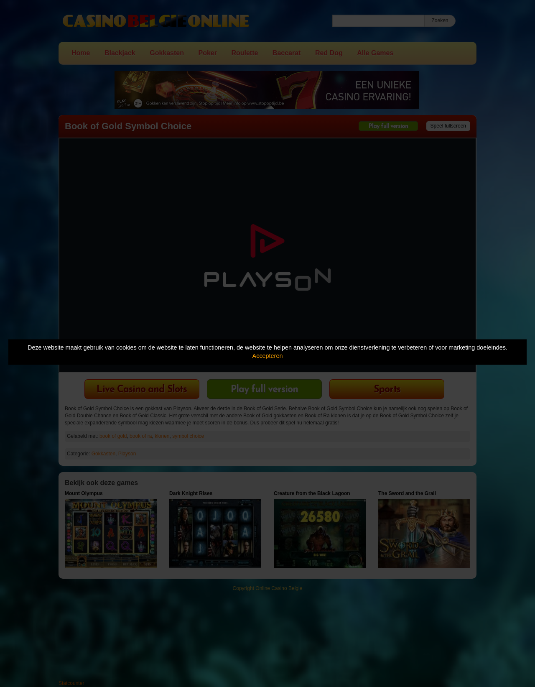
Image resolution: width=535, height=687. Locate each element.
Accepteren (267, 356)
